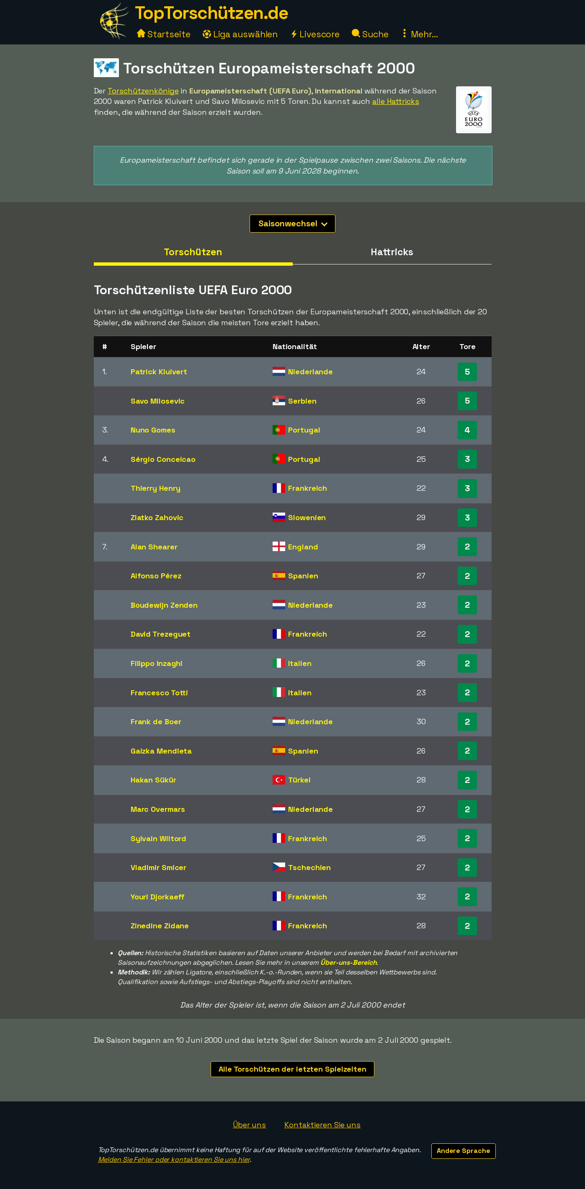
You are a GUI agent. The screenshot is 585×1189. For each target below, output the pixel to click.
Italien (299, 663)
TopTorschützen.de (211, 13)
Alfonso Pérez (156, 575)
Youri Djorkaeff (158, 896)
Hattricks (392, 252)
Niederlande (310, 371)
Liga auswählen (240, 34)
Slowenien (307, 517)
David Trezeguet (161, 634)
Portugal (304, 430)
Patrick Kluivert (159, 371)
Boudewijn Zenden (164, 605)
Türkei (299, 780)
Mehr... (419, 34)
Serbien (302, 401)
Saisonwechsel (292, 223)
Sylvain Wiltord (159, 838)
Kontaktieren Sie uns (322, 1124)
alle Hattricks (395, 101)
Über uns (249, 1124)
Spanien (303, 575)
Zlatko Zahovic (157, 517)
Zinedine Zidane (160, 925)
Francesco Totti (159, 692)
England (303, 547)
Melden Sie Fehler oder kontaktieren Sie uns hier (174, 1159)
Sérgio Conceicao (163, 459)
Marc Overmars (158, 809)
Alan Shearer (154, 547)
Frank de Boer (156, 721)
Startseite (164, 34)
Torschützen (193, 252)
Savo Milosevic (158, 401)
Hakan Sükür (153, 780)
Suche (370, 34)
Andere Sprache (463, 1150)
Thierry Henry (155, 488)
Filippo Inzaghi (157, 663)
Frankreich (307, 488)
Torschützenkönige (143, 91)
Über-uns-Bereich (348, 962)
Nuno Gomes (153, 430)
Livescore (315, 34)
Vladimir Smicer (159, 867)
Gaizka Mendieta (161, 751)
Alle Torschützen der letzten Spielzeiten (292, 1069)
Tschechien (309, 867)
